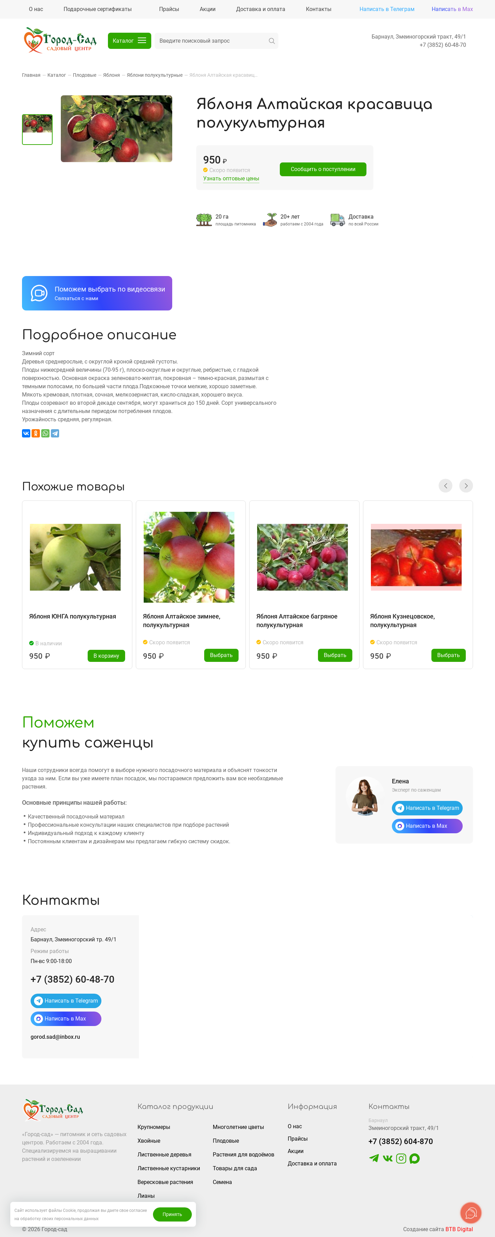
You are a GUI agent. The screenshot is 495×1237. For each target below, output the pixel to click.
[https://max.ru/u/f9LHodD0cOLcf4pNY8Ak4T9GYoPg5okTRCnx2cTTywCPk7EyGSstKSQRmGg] (414, 1162)
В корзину (106, 656)
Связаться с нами (76, 298)
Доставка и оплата (312, 1163)
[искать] (271, 41)
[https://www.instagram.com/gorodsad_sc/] (401, 1162)
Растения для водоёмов (243, 1154)
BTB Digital (459, 1229)
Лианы (146, 1196)
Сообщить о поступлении (323, 169)
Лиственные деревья (164, 1154)
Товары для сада (235, 1168)
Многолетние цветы (238, 1127)
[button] (445, 486)
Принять (172, 1214)
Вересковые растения (165, 1182)
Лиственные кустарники (169, 1168)
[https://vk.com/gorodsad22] (388, 1162)
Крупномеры (154, 1127)
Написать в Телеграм (387, 9)
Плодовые (226, 1141)
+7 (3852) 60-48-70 (443, 45)
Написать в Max (452, 9)
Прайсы (298, 1138)
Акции (296, 1151)
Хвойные (149, 1141)
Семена (222, 1182)
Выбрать (221, 655)
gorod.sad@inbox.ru (55, 1037)
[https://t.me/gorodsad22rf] (374, 1162)
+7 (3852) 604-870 (400, 1141)
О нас (295, 1126)
